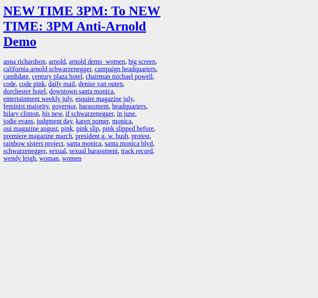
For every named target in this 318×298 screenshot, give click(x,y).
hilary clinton (21, 113)
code (9, 83)
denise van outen (100, 83)
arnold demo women (97, 61)
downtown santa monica (81, 91)
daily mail (61, 83)
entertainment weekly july (37, 98)
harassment (94, 106)
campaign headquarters (125, 68)
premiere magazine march (37, 135)
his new (52, 113)
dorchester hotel (24, 91)
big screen (141, 61)
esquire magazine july (104, 98)
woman (49, 158)
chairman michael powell (119, 76)
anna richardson (24, 61)
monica (122, 121)
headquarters (129, 106)
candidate (16, 76)
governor (64, 106)
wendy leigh (19, 158)
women (72, 158)
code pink (32, 83)
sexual (57, 150)
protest (141, 135)
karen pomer (92, 121)
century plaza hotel (57, 76)
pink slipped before (128, 128)
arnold (57, 61)
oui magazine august (30, 128)
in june (126, 113)
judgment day (54, 121)
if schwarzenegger (89, 113)
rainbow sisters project (33, 143)
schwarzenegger (24, 150)
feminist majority (26, 106)
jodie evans (18, 121)
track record (137, 150)
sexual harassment (93, 150)
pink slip (87, 128)
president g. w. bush (101, 135)
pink (67, 128)
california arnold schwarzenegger (47, 68)
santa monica (84, 143)
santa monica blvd (129, 143)
